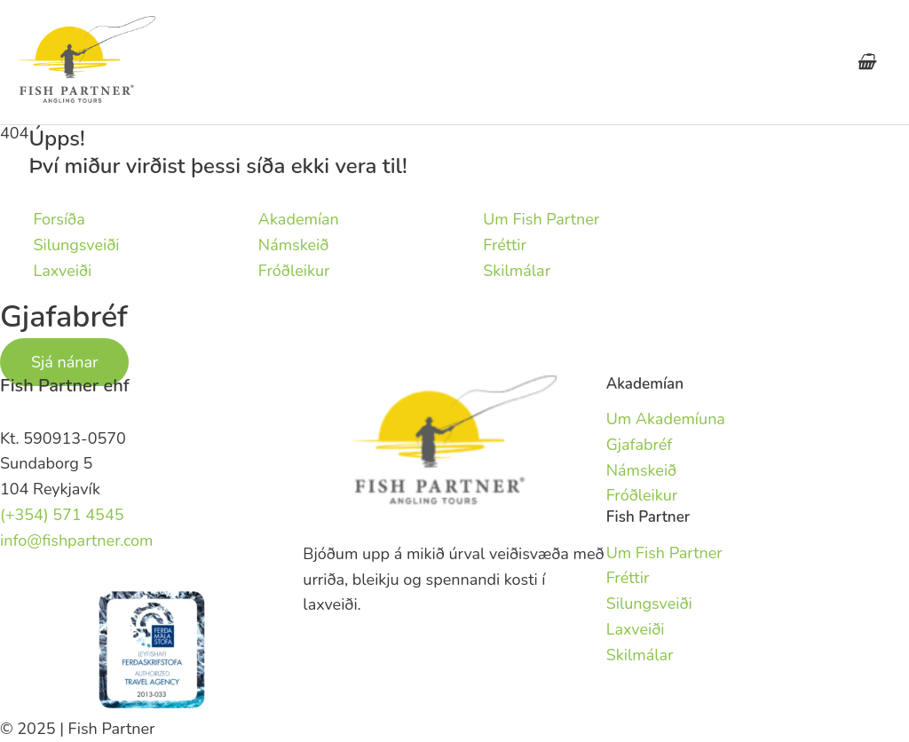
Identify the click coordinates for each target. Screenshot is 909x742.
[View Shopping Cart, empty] (866, 62)
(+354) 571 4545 (62, 514)
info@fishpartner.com (77, 540)
